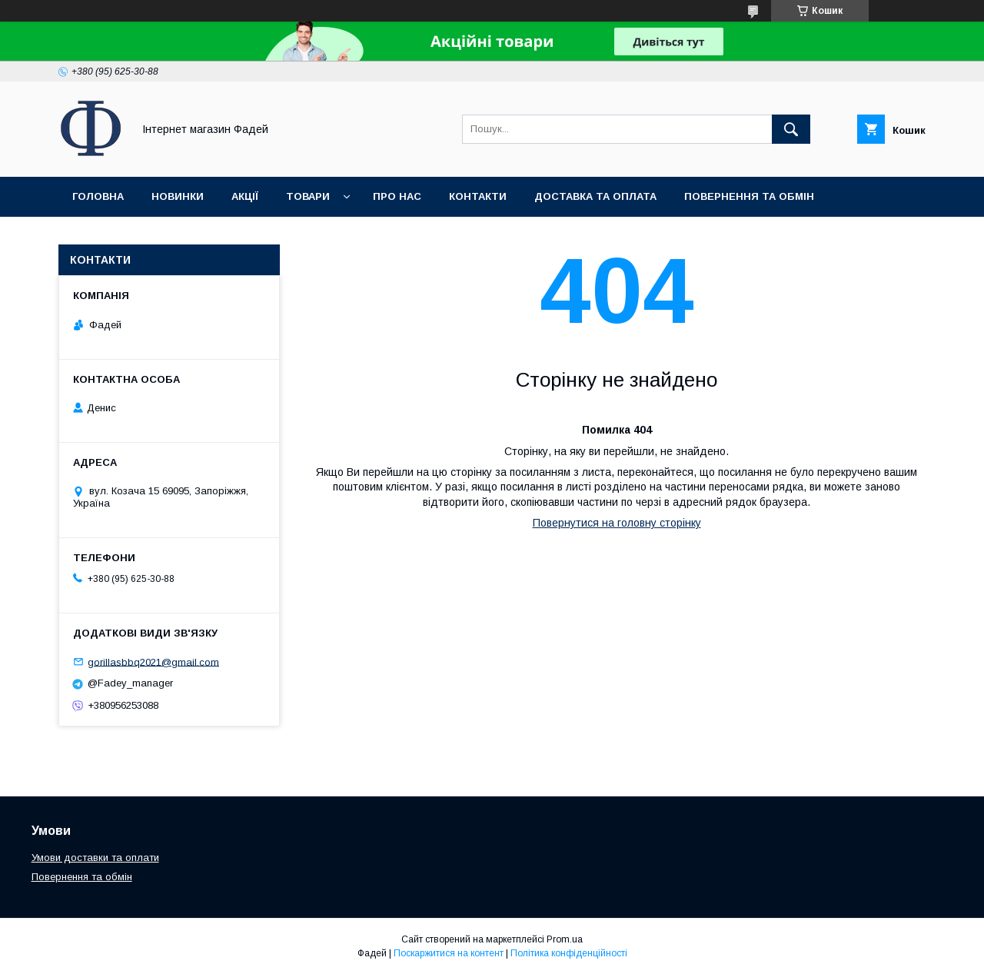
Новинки (177, 196)
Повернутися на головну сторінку (617, 523)
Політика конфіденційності (568, 953)
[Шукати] (791, 129)
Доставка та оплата (595, 196)
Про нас (397, 196)
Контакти (478, 196)
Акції (244, 196)
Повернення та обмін (749, 196)
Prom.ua (565, 939)
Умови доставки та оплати (95, 857)
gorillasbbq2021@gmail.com (153, 661)
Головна (98, 196)
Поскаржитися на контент (449, 953)
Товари (308, 196)
